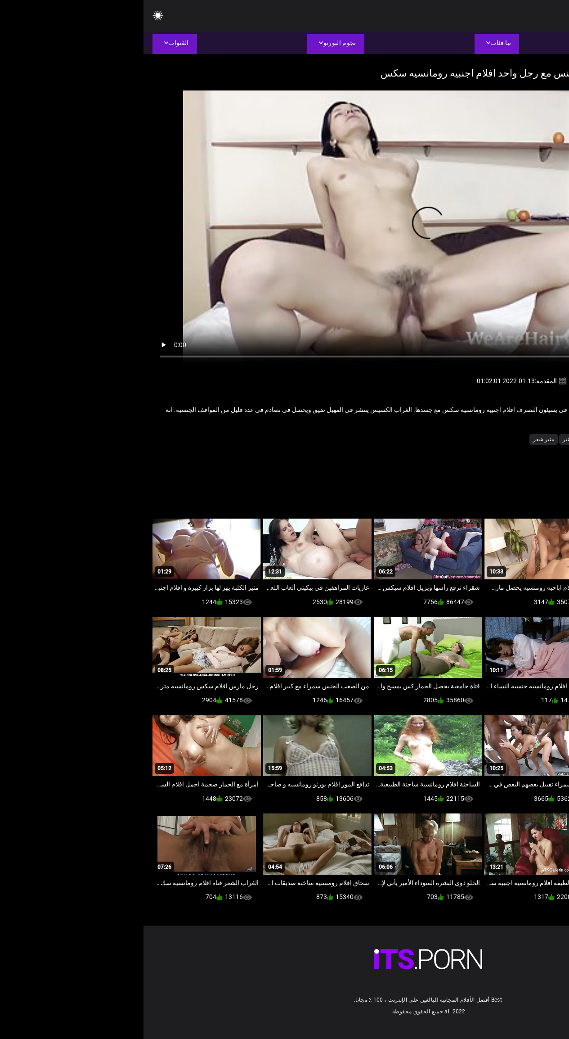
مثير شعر (400, 439)
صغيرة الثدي (451, 439)
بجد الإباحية (486, 439)
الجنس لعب (519, 439)
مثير (424, 439)
